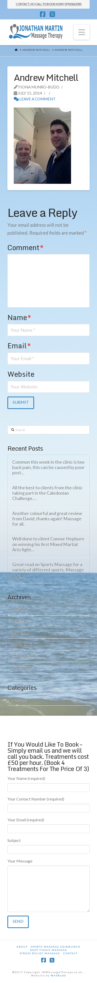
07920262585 (73, 4)
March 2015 (22, 644)
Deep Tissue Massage (48, 949)
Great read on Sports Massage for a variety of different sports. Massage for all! (48, 570)
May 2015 (20, 620)
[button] (82, 32)
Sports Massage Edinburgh (55, 946)
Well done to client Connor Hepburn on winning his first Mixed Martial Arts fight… (48, 544)
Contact (70, 953)
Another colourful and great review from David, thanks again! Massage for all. (47, 519)
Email (19, 345)
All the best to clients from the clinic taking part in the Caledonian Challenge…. (47, 493)
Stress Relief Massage (40, 953)
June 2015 (20, 609)
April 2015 (20, 632)
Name (19, 317)
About (22, 946)
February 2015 (24, 655)
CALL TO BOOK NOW (49, 4)
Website (20, 374)
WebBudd (58, 975)
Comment (25, 247)
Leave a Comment (35, 99)
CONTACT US (24, 4)
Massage (19, 699)
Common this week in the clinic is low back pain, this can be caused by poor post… (48, 467)
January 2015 (22, 667)
